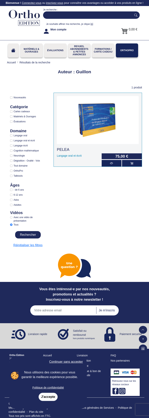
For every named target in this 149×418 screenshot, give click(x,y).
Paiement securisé (131, 334)
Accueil (47, 355)
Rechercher (28, 234)
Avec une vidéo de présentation (23, 219)
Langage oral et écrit (24, 140)
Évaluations (55, 50)
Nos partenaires (120, 360)
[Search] (86, 15)
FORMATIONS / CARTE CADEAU (103, 50)
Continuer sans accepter (66, 361)
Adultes (17, 205)
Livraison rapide (37, 334)
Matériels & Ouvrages (31, 50)
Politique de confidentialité (48, 387)
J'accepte (48, 396)
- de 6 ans (19, 189)
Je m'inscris (107, 310)
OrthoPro (127, 50)
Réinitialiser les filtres (27, 245)
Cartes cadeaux (22, 111)
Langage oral (20, 135)
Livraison (82, 355)
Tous (16, 224)
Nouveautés (20, 97)
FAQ (113, 355)
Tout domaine (21, 165)
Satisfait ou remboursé (84, 334)
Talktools (18, 175)
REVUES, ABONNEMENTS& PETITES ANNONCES (79, 50)
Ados (16, 200)
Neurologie (19, 155)
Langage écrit (21, 145)
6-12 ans (18, 194)
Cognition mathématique (26, 150)
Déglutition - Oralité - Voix (27, 160)
